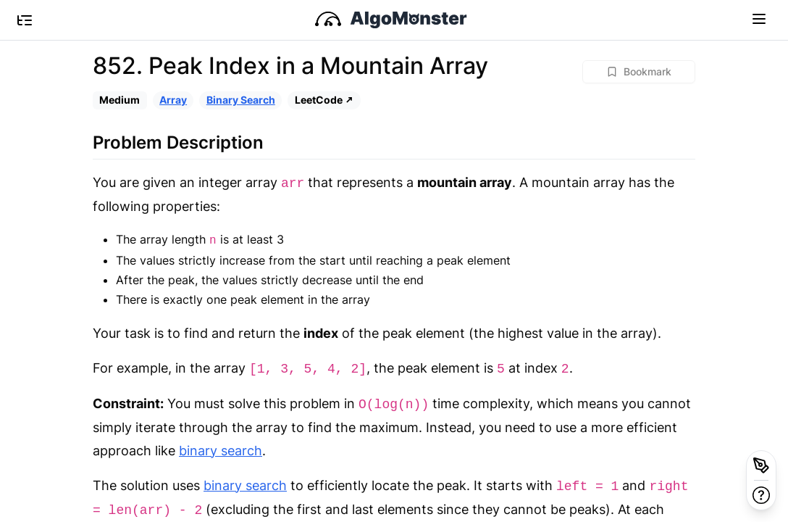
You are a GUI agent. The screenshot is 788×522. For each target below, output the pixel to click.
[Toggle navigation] (759, 18)
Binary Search (240, 100)
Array (173, 100)
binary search (220, 450)
